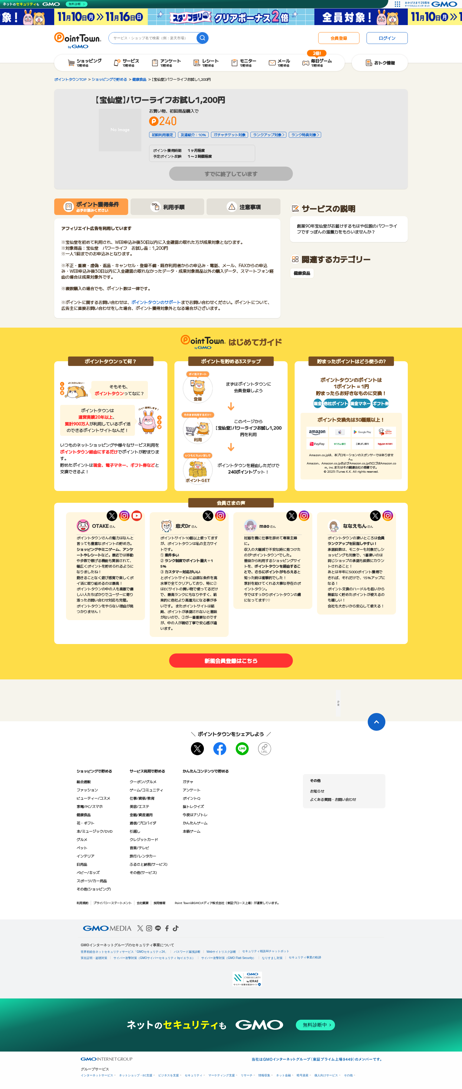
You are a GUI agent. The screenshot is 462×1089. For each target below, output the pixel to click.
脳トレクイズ (193, 806)
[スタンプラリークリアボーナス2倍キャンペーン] (231, 17)
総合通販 (84, 781)
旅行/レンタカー (143, 855)
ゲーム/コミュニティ (146, 789)
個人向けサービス (326, 1075)
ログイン (387, 38)
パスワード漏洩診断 (187, 951)
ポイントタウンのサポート (156, 302)
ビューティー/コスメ (93, 798)
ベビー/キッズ (88, 872)
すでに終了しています (231, 174)
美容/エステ (139, 806)
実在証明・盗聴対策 (94, 958)
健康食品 (302, 273)
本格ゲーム (191, 831)
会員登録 (339, 38)
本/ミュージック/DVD (95, 831)
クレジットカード (144, 839)
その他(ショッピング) (94, 888)
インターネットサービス (97, 1075)
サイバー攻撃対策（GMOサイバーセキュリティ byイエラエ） (154, 958)
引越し (135, 831)
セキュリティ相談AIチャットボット (265, 951)
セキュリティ (193, 1075)
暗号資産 (302, 1075)
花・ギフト (85, 822)
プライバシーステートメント (112, 903)
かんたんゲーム (195, 822)
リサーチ (247, 1075)
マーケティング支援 (221, 1075)
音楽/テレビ (139, 847)
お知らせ (317, 791)
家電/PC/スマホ (90, 806)
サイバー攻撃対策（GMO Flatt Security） (228, 958)
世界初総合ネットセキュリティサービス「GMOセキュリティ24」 (124, 951)
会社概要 (142, 903)
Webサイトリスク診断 (221, 951)
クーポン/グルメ (143, 781)
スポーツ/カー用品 (92, 880)
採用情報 (159, 903)
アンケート (191, 789)
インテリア (85, 855)
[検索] (202, 38)
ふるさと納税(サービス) (148, 864)
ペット (82, 847)
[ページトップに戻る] (376, 722)
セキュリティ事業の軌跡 (305, 957)
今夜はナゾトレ (195, 814)
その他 (348, 1075)
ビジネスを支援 (168, 1075)
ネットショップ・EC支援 (135, 1075)
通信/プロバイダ (143, 822)
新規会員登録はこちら (231, 660)
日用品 (82, 864)
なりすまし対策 (272, 958)
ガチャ (188, 781)
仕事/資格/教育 (142, 798)
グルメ (82, 839)
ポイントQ (191, 798)
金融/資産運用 (141, 814)
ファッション (87, 789)
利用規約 (82, 903)
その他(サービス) (143, 872)
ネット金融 (283, 1075)
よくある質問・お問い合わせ (333, 799)
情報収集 (264, 1075)
